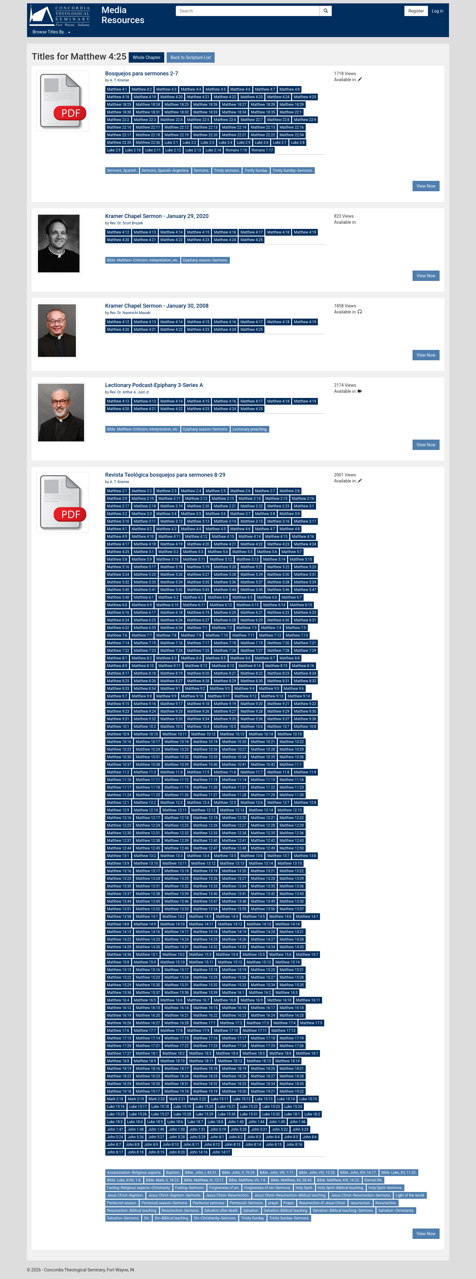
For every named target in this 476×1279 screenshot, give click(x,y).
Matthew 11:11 (148, 780)
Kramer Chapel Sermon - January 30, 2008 (157, 305)
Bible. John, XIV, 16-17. (358, 1172)
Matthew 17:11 (255, 1030)
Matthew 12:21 (263, 818)
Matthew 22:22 (263, 135)
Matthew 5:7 (292, 552)
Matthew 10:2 (145, 726)
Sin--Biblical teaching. (172, 1218)
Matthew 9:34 (198, 719)
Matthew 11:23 (292, 787)
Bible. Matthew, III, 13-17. (204, 1180)
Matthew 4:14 (172, 232)
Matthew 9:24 (145, 711)
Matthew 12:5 (225, 802)
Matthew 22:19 (177, 135)
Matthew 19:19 (205, 1091)
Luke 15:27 (160, 1114)
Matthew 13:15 (289, 863)
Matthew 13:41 (234, 894)
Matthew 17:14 (148, 1038)
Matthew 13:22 (292, 871)
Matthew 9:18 (198, 704)
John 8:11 (191, 1144)
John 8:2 (236, 1137)
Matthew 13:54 (205, 909)
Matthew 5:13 (247, 559)
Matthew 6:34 (172, 628)
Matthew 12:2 (145, 802)
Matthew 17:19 (292, 1038)
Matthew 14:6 (280, 916)
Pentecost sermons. (209, 1203)
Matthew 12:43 (292, 840)
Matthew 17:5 (311, 1023)
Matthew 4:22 (225, 97)
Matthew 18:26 (205, 104)
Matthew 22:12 (177, 127)
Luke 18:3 (115, 1122)
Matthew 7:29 (305, 650)
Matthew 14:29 (119, 947)
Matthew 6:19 (198, 612)
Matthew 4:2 (142, 89)
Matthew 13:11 (174, 863)
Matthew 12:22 (292, 818)
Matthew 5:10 (167, 559)
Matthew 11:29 (263, 795)
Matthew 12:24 (148, 825)
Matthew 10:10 (146, 734)
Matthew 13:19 (205, 871)
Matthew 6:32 (118, 628)
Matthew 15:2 (173, 954)
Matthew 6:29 (251, 620)
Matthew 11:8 (278, 772)
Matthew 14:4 (227, 916)
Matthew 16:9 (251, 1000)
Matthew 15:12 (230, 962)
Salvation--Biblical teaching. (286, 1210)
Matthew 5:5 (242, 552)
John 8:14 (253, 1144)
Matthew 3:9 (290, 514)
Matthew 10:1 (118, 726)
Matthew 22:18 (148, 135)
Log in (438, 11)
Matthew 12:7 (278, 802)
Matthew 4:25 (305, 97)
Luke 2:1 (171, 142)
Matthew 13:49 (263, 901)
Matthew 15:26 (234, 977)
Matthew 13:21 (263, 871)
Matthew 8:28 (198, 681)
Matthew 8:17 (118, 673)
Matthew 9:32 (145, 719)
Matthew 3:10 (118, 521)
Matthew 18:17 (177, 1068)
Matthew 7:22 (118, 650)
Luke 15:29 (204, 1114)
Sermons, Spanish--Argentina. (165, 170)
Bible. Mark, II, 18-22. (162, 1180)
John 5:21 (259, 1129)
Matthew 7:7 (142, 635)
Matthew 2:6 (240, 491)
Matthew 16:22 (205, 1015)
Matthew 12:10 (146, 810)
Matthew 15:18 (205, 970)
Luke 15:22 (249, 1106)
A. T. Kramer (119, 80)
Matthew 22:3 (145, 120)
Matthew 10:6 (251, 726)
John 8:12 (212, 1144)
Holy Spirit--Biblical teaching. (341, 1188)
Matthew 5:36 (225, 582)
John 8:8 (133, 1144)
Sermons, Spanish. (122, 170)
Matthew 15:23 (148, 977)
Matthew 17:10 (226, 1030)
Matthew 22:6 (225, 120)
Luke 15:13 (264, 1099)
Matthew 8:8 (290, 658)
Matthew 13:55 (234, 909)
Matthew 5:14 (274, 559)
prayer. (273, 1203)
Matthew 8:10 (143, 666)
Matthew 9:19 (225, 704)
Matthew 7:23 (145, 650)
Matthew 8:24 (305, 673)
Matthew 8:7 (265, 658)
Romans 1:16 (236, 150)
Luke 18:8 (215, 1122)
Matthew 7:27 (251, 650)
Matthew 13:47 (205, 901)
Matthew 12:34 (234, 833)
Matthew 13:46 (177, 901)
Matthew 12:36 (292, 833)
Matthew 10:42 (263, 764)
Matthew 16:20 (148, 1015)
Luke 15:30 (227, 1114)
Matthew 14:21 (292, 932)
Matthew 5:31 (305, 574)
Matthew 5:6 (267, 552)
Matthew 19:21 (263, 1091)
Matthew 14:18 (205, 932)
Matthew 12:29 (292, 825)
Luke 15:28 (182, 1114)
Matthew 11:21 (234, 787)
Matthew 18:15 (119, 1068)
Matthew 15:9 (145, 962)
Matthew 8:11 (169, 666)
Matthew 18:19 (234, 1068)
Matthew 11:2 (118, 772)
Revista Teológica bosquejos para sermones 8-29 (165, 475)
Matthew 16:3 (286, 992)
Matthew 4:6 (240, 89)
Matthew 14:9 (145, 924)
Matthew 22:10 (119, 127)
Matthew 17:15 (177, 1038)
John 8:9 (151, 1144)
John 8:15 (274, 1144)
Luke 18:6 (175, 1122)
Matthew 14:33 (234, 947)
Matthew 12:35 (263, 833)
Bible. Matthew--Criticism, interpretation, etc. (143, 260)
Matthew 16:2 (260, 992)
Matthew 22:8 (278, 120)
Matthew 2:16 (303, 498)
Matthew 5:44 (225, 590)
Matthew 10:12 (203, 734)
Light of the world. (410, 1195)
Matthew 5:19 (198, 567)
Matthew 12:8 (305, 802)
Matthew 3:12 (172, 521)
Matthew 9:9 (166, 696)
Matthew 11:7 (251, 772)
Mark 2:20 (156, 1099)
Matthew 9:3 (220, 688)
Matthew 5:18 (172, 567)
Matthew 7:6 (117, 635)
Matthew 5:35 (198, 582)
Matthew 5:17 (145, 567)
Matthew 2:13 (223, 498)
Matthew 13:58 (119, 916)
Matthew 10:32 (177, 757)
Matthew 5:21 (251, 567)
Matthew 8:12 (196, 666)
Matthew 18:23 (119, 104)
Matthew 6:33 (145, 628)
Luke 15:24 (293, 1106)
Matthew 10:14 (261, 734)
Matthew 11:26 (177, 795)
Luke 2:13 (193, 150)
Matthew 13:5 (225, 856)
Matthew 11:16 (292, 780)
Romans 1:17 (262, 150)
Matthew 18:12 (230, 1061)
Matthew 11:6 (225, 772)
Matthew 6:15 (301, 605)
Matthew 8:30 (251, 681)
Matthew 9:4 (244, 688)
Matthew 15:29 (119, 985)
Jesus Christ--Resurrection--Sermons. (361, 1195)
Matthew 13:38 (148, 894)
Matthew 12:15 (289, 810)
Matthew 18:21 (292, 1068)
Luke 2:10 (133, 150)
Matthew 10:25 (177, 749)
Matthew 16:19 (119, 1015)
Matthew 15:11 (201, 962)
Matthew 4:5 (216, 89)
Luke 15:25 (116, 1114)
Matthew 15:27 (263, 977)
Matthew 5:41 (145, 590)
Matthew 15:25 (205, 977)
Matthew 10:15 (289, 734)
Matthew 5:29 (251, 574)
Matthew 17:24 (234, 1046)
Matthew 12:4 (198, 802)
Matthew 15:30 (148, 985)
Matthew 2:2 (142, 491)
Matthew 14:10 (173, 924)
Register (416, 11)
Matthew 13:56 (263, 909)
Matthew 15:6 (280, 954)
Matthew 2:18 (145, 506)
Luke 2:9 (114, 150)
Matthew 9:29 (278, 711)
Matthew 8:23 (278, 673)
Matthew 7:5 (296, 628)
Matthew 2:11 (169, 498)
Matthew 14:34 (263, 947)
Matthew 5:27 (198, 574)
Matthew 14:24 (177, 939)
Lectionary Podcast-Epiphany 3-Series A (154, 385)
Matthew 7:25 (198, 650)
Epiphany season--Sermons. (205, 260)
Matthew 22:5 (198, 120)
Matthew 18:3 (200, 1053)
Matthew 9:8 (142, 696)
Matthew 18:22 (119, 1076)
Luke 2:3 (207, 142)
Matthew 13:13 (232, 863)
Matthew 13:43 (292, 894)
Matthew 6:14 (274, 605)
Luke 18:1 (292, 1114)
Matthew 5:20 (225, 567)
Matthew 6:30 (278, 620)
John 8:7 (114, 1144)
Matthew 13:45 (148, 901)
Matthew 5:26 (172, 574)
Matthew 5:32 (118, 582)
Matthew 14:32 (205, 947)
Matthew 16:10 (279, 1000)
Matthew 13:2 (145, 856)
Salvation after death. (221, 1210)
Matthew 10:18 (177, 742)
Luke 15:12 (241, 1099)
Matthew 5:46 (278, 590)
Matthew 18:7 (307, 1053)
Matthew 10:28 (263, 749)
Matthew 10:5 (225, 726)
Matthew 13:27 (234, 878)
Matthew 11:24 (119, 795)
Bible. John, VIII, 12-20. (317, 1172)
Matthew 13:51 (119, 909)
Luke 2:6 (262, 142)
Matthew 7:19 (251, 643)
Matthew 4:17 (251, 232)
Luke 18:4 (135, 1122)
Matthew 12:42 (263, 840)
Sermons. (201, 170)
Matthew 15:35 (292, 985)
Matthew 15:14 (287, 962)
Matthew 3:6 (216, 514)
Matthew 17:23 (205, 1046)
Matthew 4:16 (225, 232)
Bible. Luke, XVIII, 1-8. (124, 1180)
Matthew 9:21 (278, 704)
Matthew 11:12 (177, 780)
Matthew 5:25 (145, 574)
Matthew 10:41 (234, 764)
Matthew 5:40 (118, 590)
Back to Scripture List (191, 57)
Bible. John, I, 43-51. (201, 1172)
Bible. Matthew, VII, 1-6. (248, 1180)
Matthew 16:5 (145, 1000)
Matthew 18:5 (254, 1053)
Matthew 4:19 (145, 97)
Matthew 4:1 (117, 89)
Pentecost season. (122, 1203)
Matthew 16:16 (234, 1008)
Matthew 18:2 (173, 1053)
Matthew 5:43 (198, 590)
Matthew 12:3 (172, 802)
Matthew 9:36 (251, 719)
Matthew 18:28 (263, 104)
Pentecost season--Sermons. (164, 1203)
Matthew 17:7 (145, 1030)
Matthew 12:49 (263, 848)
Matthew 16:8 (225, 1000)
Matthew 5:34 (172, 582)
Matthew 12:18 (177, 818)
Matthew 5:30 (278, 574)
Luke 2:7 (280, 142)
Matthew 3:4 (166, 514)
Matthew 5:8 (117, 559)
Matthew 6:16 (118, 612)
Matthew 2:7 (265, 491)
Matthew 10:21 (263, 742)
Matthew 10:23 (119, 749)
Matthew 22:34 (292, 135)
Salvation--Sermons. (123, 1218)
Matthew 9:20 (251, 704)
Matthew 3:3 (142, 514)
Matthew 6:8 (117, 605)
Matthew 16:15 (205, 1008)
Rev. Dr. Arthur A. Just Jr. (130, 392)
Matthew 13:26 (205, 878)
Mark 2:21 (177, 1099)
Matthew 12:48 (234, 848)
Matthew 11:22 (263, 787)
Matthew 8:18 (145, 673)
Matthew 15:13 (259, 962)
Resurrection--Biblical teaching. (132, 1210)
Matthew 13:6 (251, 856)
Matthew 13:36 (292, 886)
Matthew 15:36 (119, 992)
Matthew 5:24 (118, 574)
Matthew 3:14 (225, 521)
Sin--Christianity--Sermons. (215, 1218)
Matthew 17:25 (263, 1046)
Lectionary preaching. (250, 429)
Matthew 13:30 (119, 886)
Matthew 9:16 (145, 704)
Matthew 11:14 (234, 780)
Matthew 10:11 (174, 734)
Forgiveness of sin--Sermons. (267, 1188)
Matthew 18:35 (263, 112)
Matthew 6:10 (167, 605)
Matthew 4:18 (118, 97)
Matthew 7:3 (246, 628)
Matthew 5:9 (142, 559)
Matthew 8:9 (117, 666)
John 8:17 (115, 1152)
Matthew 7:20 (278, 643)
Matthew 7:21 (305, 643)
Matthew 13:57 (292, 909)
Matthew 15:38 (177, 992)
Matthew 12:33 (205, 833)
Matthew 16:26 (119, 1023)
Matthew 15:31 (177, 985)
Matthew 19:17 (148, 1091)
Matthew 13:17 (148, 871)
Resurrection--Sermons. (181, 1210)
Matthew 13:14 (261, 863)
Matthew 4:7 (265, 89)
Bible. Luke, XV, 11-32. (398, 1172)
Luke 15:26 (138, 1114)
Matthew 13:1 (118, 856)
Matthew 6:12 (221, 605)
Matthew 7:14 (118, 643)
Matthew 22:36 (148, 142)
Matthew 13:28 (263, 878)
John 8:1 (217, 1137)
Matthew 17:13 (119, 1038)
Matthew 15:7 (307, 954)
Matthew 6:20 (225, 612)
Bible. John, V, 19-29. (238, 1172)
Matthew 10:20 (234, 742)
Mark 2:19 (136, 1099)
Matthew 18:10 (173, 1061)
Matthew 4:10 (143, 536)
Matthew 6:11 (194, 605)
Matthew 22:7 (251, 120)
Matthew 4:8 (290, 89)
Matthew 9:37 (278, 719)
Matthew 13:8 (305, 856)
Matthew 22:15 (263, 127)
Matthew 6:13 (247, 605)
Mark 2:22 (198, 1099)
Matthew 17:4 (285, 1023)
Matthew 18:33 (205, 112)
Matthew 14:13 (259, 924)
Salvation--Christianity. (396, 1210)
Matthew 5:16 (118, 567)
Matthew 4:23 (251, 97)
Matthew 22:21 (234, 135)
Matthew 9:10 (192, 696)
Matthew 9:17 (172, 704)
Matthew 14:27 (263, 939)
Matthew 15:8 (118, 962)
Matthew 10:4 (198, 726)
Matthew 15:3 (200, 954)
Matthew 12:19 (205, 818)
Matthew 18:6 (280, 1053)
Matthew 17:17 (234, 1038)
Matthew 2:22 (251, 506)
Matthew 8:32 (305, 681)
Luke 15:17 (138, 1106)
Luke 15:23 (271, 1106)
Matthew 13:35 (263, 886)
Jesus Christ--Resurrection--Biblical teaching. (290, 1195)
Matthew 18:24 (148, 104)
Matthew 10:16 (119, 742)
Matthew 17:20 (119, 1046)
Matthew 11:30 (292, 795)
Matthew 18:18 (205, 1068)
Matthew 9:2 (195, 688)
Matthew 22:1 (291, 112)
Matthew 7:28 (278, 650)
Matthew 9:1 (171, 688)
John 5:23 (300, 1129)
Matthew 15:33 (234, 985)
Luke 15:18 (160, 1106)
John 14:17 (221, 1152)
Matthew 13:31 (148, 886)
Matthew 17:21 (148, 1046)
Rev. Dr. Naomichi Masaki (130, 313)
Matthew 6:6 (267, 597)
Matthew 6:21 (251, 612)
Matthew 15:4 (227, 954)
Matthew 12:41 (234, 840)
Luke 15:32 (271, 1114)
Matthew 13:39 (177, 894)
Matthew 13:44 (119, 901)
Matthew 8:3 (166, 658)
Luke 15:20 (204, 1106)
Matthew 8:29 (225, 681)
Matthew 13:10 (146, 863)
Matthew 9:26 (198, 711)
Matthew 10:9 (118, 734)
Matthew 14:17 (177, 932)
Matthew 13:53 (177, 909)
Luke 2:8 (298, 142)
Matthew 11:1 (291, 764)
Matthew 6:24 (118, 620)
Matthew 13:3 (172, 856)
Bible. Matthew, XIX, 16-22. (338, 1180)
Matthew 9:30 (305, 711)
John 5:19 (218, 1129)
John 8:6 (310, 1137)
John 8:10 (171, 1144)
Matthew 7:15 (145, 643)
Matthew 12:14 (261, 810)
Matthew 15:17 (177, 970)
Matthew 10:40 (205, 764)
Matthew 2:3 (166, 491)
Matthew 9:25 (172, 711)
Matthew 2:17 (118, 506)
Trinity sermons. (227, 170)
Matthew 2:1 (117, 491)
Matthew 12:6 (251, 802)
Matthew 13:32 (177, 886)
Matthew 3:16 (278, 521)
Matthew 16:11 (308, 1000)
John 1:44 (256, 1122)
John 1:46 (298, 1122)
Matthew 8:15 (276, 666)
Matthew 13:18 (177, 871)
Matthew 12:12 (203, 810)
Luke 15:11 (219, 1099)
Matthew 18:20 (263, 1068)
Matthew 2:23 (278, 506)
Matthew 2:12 (196, 498)
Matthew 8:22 (251, 673)
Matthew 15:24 (177, 977)
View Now (425, 186)
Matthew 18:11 (201, 1061)
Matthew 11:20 (205, 787)
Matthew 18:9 (145, 1061)
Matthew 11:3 (145, 772)
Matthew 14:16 (148, 932)
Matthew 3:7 (240, 514)
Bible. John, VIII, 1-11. (277, 1172)
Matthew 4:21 (198, 97)
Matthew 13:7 (278, 856)
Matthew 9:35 (225, 719)
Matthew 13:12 (203, 863)
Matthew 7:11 (243, 635)
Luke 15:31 (249, 1114)
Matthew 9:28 (251, 711)
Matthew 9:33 (172, 719)
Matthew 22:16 (292, 127)
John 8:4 (273, 1137)
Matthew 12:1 (118, 802)
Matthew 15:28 (292, 977)
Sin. (147, 1218)
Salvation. (251, 1210)
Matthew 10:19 (205, 742)
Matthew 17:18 (263, 1038)
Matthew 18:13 (259, 1061)
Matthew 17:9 (198, 1030)
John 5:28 (177, 1137)
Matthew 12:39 (177, 840)
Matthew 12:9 (118, 810)
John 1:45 (277, 1122)
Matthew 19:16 (119, 1091)
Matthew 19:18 (177, 1091)
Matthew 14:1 (147, 916)
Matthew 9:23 (118, 711)
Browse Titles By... (51, 31)
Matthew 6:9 (142, 605)
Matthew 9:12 (245, 696)
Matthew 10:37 (119, 764)
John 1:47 (115, 1129)
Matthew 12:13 (232, 810)
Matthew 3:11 (145, 521)
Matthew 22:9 (305, 120)
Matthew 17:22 (177, 1046)
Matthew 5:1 (144, 552)
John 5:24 (115, 1137)
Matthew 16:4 (118, 1000)
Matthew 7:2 (222, 628)
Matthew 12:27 (234, 825)
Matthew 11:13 (205, 780)
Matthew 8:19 (172, 673)
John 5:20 (239, 1129)
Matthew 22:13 (205, 127)
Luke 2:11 (153, 150)
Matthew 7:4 (271, 628)
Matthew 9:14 (299, 696)
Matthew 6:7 (292, 597)
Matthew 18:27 (234, 104)
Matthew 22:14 (234, 127)
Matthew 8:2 (142, 658)
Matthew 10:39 (177, 764)
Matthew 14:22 (119, 939)
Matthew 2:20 (198, 506)
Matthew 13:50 (292, 901)
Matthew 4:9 (117, 536)
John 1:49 (156, 1129)
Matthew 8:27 (172, 681)
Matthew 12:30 (119, 833)
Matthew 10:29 (292, 749)
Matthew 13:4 (198, 856)
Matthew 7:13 (297, 635)
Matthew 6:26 (172, 620)
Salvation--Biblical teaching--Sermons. (343, 1210)
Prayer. (289, 1203)
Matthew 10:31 (148, 757)
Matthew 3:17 (305, 521)
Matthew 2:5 (216, 491)
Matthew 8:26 (145, 681)
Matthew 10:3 (172, 726)
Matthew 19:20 (234, 1091)
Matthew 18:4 (227, 1053)
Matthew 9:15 (118, 704)
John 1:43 (236, 1122)
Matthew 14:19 (234, 932)
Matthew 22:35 (119, 142)
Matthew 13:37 (119, 894)
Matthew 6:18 (172, 612)
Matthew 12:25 (177, 825)
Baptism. (173, 1172)
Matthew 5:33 (145, 582)
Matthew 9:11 (219, 696)
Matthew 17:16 (205, 1038)
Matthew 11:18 (148, 787)
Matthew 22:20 (205, 135)
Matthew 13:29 (292, 878)
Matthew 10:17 (148, 742)
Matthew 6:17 (145, 612)
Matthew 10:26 (205, 749)
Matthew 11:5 (198, 772)
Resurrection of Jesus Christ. (322, 1203)
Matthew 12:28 (263, 825)
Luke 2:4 (226, 142)
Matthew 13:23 (119, 878)
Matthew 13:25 (177, 878)
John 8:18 (135, 1152)
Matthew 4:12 (118, 232)
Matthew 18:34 (234, 112)
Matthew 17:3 (258, 1023)
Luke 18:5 (155, 1122)
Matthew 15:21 (292, 970)
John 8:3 (254, 1137)
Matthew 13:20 (234, 871)
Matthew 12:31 (148, 833)
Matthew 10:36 (292, 757)
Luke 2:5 (243, 142)
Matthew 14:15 (119, 932)
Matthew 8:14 (250, 666)
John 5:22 (280, 1129)
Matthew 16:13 (148, 1008)
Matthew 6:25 (145, 620)
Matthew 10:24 (148, 749)
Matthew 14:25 (205, 939)
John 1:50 (177, 1129)
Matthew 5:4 (218, 552)
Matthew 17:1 (204, 1023)
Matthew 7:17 (198, 643)
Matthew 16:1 (233, 992)
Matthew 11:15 (263, 780)
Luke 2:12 (173, 150)
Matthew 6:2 (168, 597)
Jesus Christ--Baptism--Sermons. (174, 1195)
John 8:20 (177, 1152)
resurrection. (360, 1203)
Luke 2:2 (189, 142)
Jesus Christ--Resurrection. (228, 1195)
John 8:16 (294, 1144)
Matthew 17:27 (119, 1053)
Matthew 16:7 (198, 1000)
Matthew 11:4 (172, 772)
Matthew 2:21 (225, 506)
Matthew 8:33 (118, 688)
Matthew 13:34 (234, 886)
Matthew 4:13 (145, 232)
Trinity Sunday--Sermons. (293, 170)
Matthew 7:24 (172, 650)
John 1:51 (197, 1129)
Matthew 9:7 (117, 696)
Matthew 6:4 (218, 597)
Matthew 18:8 (118, 1061)
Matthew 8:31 (278, 681)
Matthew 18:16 (148, 1068)
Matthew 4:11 (169, 536)
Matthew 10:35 (263, 757)
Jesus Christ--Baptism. (125, 1195)
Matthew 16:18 (292, 1008)
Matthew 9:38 (305, 719)
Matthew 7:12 (270, 635)
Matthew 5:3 (193, 552)
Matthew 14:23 (148, 939)
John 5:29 (197, 1137)
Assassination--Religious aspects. (134, 1172)
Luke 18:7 (195, 1122)
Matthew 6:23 (305, 612)
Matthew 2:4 (191, 491)
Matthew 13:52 (148, 909)
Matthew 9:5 (269, 688)
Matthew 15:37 (148, 992)
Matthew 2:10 (143, 498)
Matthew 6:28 (225, 620)
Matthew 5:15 (301, 559)
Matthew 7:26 (225, 650)
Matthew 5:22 (278, 567)
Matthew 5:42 (172, 590)
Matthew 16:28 (177, 1023)
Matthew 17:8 (172, 1030)
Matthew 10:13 (232, 734)
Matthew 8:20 (198, 673)
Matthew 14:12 (230, 924)
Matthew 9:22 (305, 704)
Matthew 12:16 (119, 818)
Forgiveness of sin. (224, 1188)
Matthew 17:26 (292, 1046)
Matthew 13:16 (119, 871)
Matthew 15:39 (205, 992)
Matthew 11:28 (234, 795)
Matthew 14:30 (148, 947)
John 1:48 (135, 1129)
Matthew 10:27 (234, 749)
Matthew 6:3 (193, 597)
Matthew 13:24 (148, 878)
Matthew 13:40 (205, 894)
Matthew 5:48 (118, 597)
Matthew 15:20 (263, 970)
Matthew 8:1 (117, 658)
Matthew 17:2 (231, 1023)
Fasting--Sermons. (190, 1188)
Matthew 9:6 (294, 688)
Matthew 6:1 (144, 597)
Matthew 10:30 (119, 757)
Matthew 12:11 (174, 810)
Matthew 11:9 (305, 772)
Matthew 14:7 (307, 916)
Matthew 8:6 (240, 658)
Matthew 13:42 (263, 894)
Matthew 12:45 (148, 848)
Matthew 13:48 (234, 901)
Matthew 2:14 (250, 498)
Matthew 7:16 (172, 643)
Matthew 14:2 (173, 916)
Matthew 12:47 (205, 848)
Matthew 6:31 (305, 620)
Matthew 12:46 (177, 848)
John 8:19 (156, 1152)
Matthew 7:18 (225, 643)
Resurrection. (386, 1203)
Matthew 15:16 (148, 970)
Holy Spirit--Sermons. (386, 1188)
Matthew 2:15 (276, 498)
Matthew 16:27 (148, 1023)
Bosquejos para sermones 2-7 (141, 73)
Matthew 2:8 (290, 491)
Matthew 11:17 (119, 787)
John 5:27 (156, 1137)
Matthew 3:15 (251, 521)
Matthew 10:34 (234, 757)
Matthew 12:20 (234, 818)
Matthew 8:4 (191, 658)
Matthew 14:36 (119, 954)
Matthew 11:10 (119, 780)
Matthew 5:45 (251, 590)
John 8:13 (232, 1144)
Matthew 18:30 (119, 112)
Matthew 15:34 (263, 985)
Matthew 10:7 (278, 726)
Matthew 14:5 (254, 916)
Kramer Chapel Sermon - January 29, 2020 (157, 216)
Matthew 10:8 (305, 726)
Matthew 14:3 (200, 916)
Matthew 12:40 (205, 840)
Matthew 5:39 (305, 582)
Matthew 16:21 (177, 1015)
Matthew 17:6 (118, 1030)
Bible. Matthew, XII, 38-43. (291, 1180)
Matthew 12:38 (148, 840)
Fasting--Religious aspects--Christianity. (139, 1188)
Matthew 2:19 (172, 506)
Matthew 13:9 (118, 863)
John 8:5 (291, 1137)
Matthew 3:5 (191, 514)
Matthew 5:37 (251, 582)
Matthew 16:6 (172, 1000)
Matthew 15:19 (234, 970)
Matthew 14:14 (287, 924)
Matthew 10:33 (205, 757)
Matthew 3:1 (304, 506)
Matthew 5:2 (168, 552)
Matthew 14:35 (292, 947)
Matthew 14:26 (234, 939)
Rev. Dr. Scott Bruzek (126, 223)
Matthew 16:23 (234, 1015)
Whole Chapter (146, 57)
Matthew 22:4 (172, 120)
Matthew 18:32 (177, 112)
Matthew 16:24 (263, 1015)
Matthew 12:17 (148, 818)
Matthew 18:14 (287, 1061)
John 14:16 (198, 1152)
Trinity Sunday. (256, 170)
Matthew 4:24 (278, 97)
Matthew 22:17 (119, 135)
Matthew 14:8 (118, 924)
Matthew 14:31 (177, 947)
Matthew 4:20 (172, 97)
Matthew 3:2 (117, 514)
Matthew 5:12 (221, 559)
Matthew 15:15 (119, 970)
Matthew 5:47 (305, 590)
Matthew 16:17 (263, 1008)
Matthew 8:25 (118, 681)
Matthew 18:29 (292, 104)
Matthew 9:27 (225, 711)
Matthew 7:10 (217, 635)
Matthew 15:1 (147, 954)
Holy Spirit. (304, 1188)
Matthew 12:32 (177, 833)
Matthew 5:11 (194, 559)
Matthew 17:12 (283, 1030)
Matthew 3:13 (198, 521)
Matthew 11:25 (148, 795)
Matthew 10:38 (148, 764)
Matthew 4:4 (191, 89)
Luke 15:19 (182, 1106)
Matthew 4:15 (198, 232)
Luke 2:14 (213, 150)
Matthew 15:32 (205, 985)
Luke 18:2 (312, 1114)
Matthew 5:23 (305, 567)
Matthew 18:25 (177, 104)
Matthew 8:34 (145, 688)
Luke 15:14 (286, 1099)
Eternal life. (374, 1180)
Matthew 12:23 (119, 825)
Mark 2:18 (115, 1099)
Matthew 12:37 (119, 840)
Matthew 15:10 (173, 962)
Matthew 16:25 (292, 1015)
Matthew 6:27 (198, 620)
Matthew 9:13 (272, 696)
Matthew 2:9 (117, 498)
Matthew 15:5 (254, 954)
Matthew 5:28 (225, 574)
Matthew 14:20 (263, 932)
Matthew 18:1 (147, 1053)
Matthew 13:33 (205, 886)
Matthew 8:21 (225, 673)
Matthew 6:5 (242, 597)
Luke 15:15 (308, 1099)
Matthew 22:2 (118, 120)
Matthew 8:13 (223, 666)
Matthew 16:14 (177, 1008)
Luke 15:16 (116, 1106)
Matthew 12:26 (205, 825)
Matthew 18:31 (148, 112)
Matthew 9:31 (118, 719)
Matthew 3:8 (265, 514)
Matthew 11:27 (205, 795)
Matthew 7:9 (191, 635)
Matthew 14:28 (292, 939)
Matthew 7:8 (166, 635)
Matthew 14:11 (201, 924)
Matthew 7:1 (197, 628)
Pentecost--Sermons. (247, 1203)
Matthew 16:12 (119, 1008)
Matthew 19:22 (292, 1091)
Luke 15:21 (227, 1106)
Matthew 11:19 (177, 787)
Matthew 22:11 (148, 127)
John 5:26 (135, 1137)
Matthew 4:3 (166, 89)
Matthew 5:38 (278, 582)
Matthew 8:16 (303, 666)
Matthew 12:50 (292, 848)
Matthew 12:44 (119, 848)
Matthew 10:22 (292, 742)
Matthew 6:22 (278, 612)
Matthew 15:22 (119, 977)
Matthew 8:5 (216, 658)
